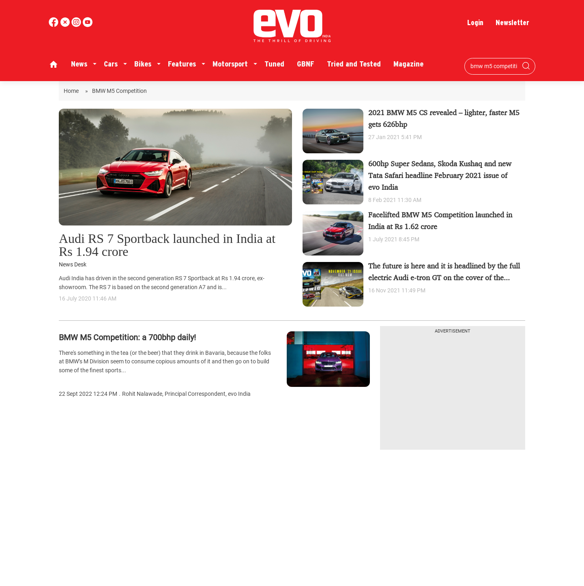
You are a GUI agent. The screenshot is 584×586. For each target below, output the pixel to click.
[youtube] (77, 25)
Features (182, 64)
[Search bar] (494, 66)
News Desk (72, 264)
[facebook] (54, 25)
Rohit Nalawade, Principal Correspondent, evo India (186, 394)
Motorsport (230, 64)
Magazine (408, 64)
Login (475, 22)
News (79, 64)
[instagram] (87, 25)
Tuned (274, 64)
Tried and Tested (354, 64)
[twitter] (65, 25)
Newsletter (512, 22)
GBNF (305, 64)
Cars (111, 64)
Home (72, 91)
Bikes (142, 64)
